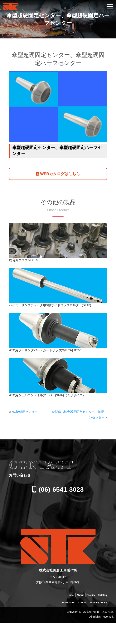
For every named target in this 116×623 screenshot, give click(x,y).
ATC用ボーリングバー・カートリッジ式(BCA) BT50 (45, 350)
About (80, 595)
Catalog (102, 595)
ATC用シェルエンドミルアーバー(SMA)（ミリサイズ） (47, 395)
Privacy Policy (98, 602)
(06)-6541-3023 (58, 489)
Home (70, 595)
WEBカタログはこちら (58, 174)
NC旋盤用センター (24, 411)
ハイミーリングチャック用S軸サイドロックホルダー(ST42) (50, 305)
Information (68, 602)
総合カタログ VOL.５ (24, 260)
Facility (90, 595)
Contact (82, 602)
